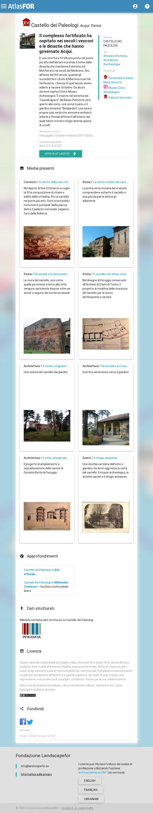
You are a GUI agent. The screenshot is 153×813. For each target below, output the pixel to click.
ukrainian (91, 799)
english (90, 780)
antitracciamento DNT (92, 772)
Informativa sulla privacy (36, 774)
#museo (108, 56)
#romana (121, 56)
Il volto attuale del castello (60, 458)
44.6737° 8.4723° (50, 146)
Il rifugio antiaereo (105, 458)
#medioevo (110, 60)
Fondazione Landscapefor (42, 808)
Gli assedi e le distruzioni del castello (58, 274)
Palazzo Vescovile (117, 97)
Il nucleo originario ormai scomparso (67, 366)
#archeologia (111, 64)
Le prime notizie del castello (111, 182)
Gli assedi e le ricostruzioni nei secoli (125, 366)
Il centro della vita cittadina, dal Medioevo (66, 182)
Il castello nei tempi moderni (111, 274)
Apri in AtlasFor (60, 153)
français (91, 790)
